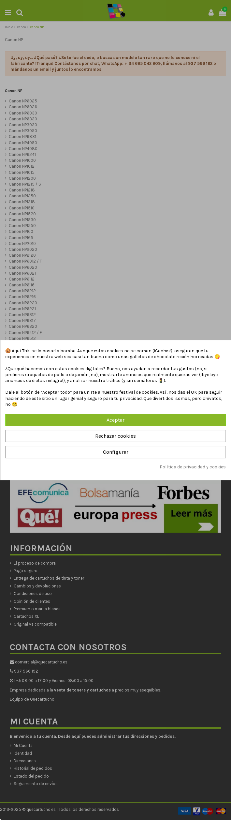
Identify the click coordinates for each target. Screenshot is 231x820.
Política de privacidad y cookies (193, 467)
